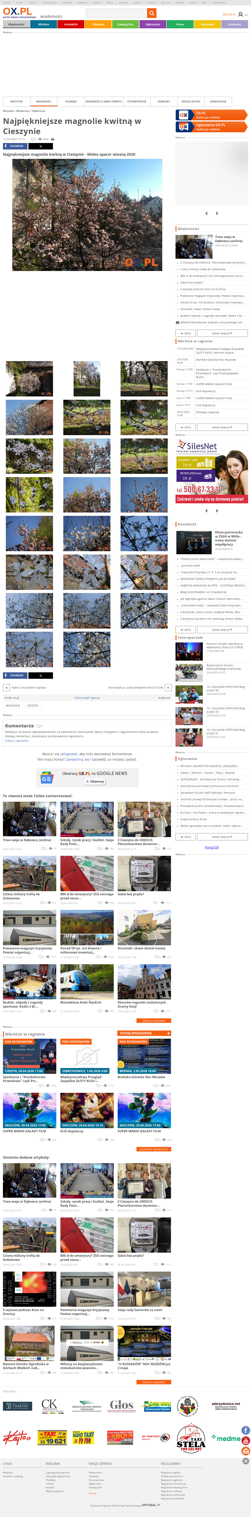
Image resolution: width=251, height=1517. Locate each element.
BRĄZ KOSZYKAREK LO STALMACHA (203, 592)
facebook (14, 146)
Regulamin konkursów (173, 1494)
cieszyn (32, 705)
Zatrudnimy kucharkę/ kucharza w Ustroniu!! (209, 786)
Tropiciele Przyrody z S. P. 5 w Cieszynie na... (209, 572)
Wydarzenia (38, 111)
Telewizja (98, 24)
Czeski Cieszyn (49, 2)
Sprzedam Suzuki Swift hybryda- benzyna (207, 792)
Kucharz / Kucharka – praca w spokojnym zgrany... (213, 812)
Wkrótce (43, 24)
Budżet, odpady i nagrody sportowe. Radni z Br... (212, 316)
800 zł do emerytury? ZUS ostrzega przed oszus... (212, 276)
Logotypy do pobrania (57, 1472)
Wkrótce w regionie (25, 1034)
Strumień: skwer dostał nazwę (200, 309)
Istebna (109, 2)
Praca (180, 24)
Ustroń (193, 2)
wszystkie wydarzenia (154, 1149)
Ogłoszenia (153, 24)
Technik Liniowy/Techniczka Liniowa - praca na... (212, 799)
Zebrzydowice (219, 2)
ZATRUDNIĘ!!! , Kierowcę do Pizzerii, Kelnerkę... (211, 779)
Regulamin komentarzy (173, 1483)
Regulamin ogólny (170, 1472)
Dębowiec (67, 2)
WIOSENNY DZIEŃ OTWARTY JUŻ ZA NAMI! (208, 579)
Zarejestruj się (77, 759)
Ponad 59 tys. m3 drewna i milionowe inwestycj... (212, 302)
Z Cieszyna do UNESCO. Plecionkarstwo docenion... (213, 262)
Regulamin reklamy (171, 1491)
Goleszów (82, 2)
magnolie (13, 705)
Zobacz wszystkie (154, 1020)
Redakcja (8, 1472)
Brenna (7, 2)
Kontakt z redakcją (13, 1476)
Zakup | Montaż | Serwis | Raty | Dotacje (207, 773)
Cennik (49, 1483)
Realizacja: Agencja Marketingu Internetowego (125, 1505)
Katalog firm (125, 24)
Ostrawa (151, 2)
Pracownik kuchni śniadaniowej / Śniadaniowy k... (212, 806)
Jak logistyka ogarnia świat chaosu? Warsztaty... (211, 599)
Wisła (204, 2)
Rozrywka (207, 24)
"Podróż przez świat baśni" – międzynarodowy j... (212, 559)
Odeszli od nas (191, 101)
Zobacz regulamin (17, 740)
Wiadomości (16, 24)
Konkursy (234, 24)
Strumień (179, 2)
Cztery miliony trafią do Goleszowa (203, 269)
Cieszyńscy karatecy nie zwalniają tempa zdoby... (212, 619)
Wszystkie (16, 101)
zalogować (68, 753)
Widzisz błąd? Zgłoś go (87, 697)
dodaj (136, 1033)
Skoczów (165, 2)
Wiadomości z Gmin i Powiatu (104, 101)
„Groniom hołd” (190, 565)
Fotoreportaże (136, 101)
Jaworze (138, 2)
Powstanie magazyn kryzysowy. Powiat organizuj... (213, 296)
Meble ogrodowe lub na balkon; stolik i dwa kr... (211, 826)
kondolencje (218, 101)
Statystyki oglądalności (58, 1476)
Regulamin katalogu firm (174, 1487)
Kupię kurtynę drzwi (193, 819)
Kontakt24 (71, 24)
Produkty (50, 1480)
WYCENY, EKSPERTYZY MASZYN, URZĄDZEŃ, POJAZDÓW (208, 766)
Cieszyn (32, 2)
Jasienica (123, 2)
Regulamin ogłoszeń (172, 1480)
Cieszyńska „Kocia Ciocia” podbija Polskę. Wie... (211, 612)
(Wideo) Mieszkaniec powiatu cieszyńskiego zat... (212, 322)
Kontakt (50, 1487)
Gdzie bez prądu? (191, 282)
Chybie (19, 2)
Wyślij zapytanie (54, 1491)
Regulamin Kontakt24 (172, 1498)
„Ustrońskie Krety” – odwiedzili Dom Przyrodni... (211, 605)
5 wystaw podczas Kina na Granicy (203, 289)
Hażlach (97, 2)
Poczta (92, 1493)
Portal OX (212, 847)
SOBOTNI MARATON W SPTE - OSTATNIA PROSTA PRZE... (212, 585)
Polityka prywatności (172, 1476)
